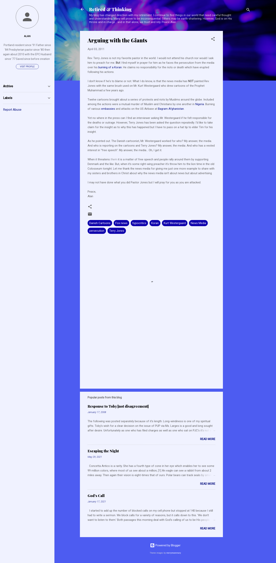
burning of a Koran (110, 67)
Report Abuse (12, 109)
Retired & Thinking (110, 9)
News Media (198, 223)
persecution (96, 230)
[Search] (248, 10)
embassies (108, 108)
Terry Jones (116, 230)
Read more (207, 439)
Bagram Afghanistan (171, 108)
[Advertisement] (238, 88)
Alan (27, 36)
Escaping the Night (103, 451)
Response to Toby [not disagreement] (118, 406)
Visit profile (27, 66)
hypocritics (139, 223)
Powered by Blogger (165, 545)
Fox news (121, 223)
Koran (155, 223)
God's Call (96, 495)
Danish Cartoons (99, 223)
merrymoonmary (173, 553)
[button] (213, 40)
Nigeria (199, 104)
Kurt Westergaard (175, 223)
